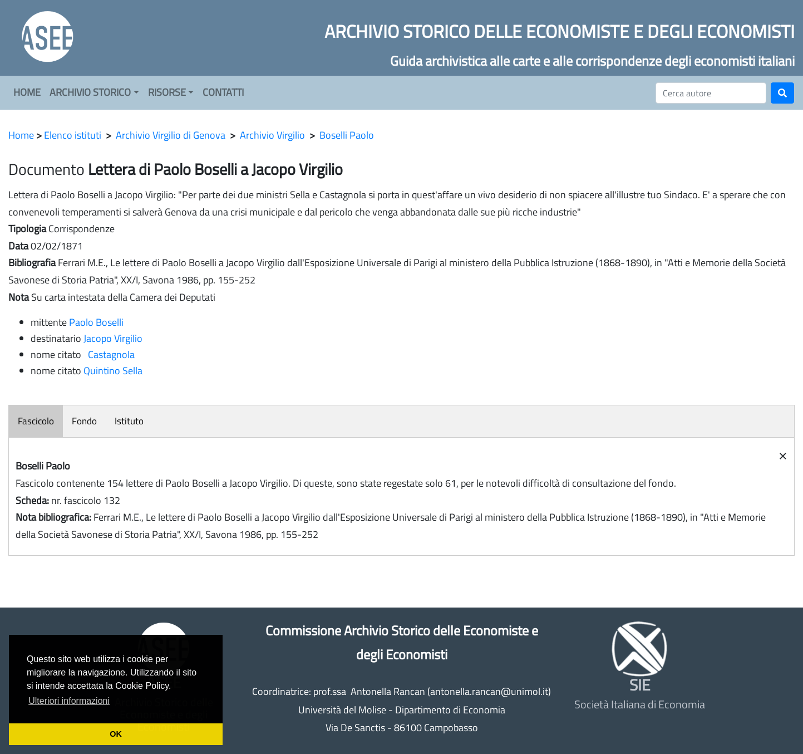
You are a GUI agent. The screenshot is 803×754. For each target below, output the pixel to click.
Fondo (84, 421)
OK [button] (116, 733)
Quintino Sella (112, 370)
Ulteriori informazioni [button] (69, 701)
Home (21, 135)
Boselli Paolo (346, 135)
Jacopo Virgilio (112, 338)
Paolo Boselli (96, 322)
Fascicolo (36, 421)
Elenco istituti (72, 135)
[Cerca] (711, 93)
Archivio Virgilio (272, 135)
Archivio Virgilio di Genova (170, 135)
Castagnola (109, 354)
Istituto (129, 421)
